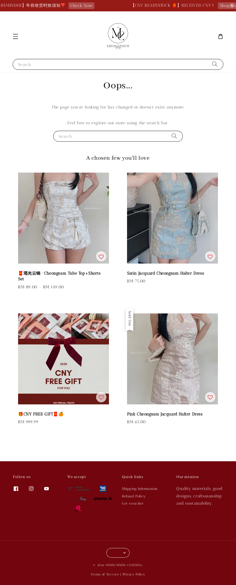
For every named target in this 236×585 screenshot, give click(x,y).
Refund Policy (134, 496)
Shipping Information (140, 489)
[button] (15, 36)
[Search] (215, 64)
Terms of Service (105, 574)
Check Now (85, 5)
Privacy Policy (134, 574)
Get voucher (133, 503)
